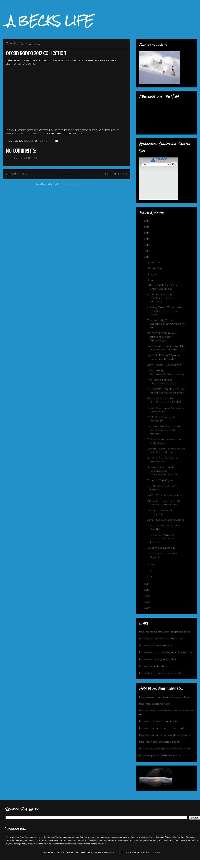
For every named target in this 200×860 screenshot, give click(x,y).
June (151, 564)
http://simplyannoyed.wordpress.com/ (165, 631)
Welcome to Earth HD (161, 547)
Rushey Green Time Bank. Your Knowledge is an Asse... (164, 311)
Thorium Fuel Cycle (160, 480)
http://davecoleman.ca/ (154, 703)
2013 (147, 250)
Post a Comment (25, 158)
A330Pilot (117, 852)
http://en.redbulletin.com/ (155, 645)
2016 (147, 233)
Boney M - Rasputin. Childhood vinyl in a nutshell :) (161, 298)
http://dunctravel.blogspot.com (160, 741)
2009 (147, 595)
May (150, 570)
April (150, 576)
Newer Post (18, 174)
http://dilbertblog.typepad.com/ (160, 672)
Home (67, 174)
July (150, 279)
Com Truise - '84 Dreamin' (164, 364)
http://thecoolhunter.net (155, 666)
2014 (147, 244)
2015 (147, 239)
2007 (147, 607)
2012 (147, 256)
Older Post (116, 174)
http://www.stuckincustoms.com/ (161, 638)
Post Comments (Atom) (78, 184)
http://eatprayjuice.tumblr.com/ (159, 755)
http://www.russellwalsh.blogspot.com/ (165, 748)
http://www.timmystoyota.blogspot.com (165, 696)
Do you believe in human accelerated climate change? (163, 430)
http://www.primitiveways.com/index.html (165, 652)
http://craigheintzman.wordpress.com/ (164, 734)
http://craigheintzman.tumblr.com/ (161, 727)
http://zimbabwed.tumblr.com (158, 720)
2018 (147, 221)
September (155, 268)
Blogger (155, 852)
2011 (146, 583)
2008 (147, 601)
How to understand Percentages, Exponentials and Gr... (163, 471)
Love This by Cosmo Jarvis (165, 519)
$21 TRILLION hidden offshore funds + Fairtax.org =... (162, 337)
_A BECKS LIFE (48, 20)
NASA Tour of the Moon (163, 495)
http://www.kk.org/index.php (157, 659)
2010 (147, 589)
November (154, 262)
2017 (147, 227)
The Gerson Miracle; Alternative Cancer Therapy (160, 538)
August (152, 274)
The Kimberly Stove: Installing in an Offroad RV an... (166, 324)
